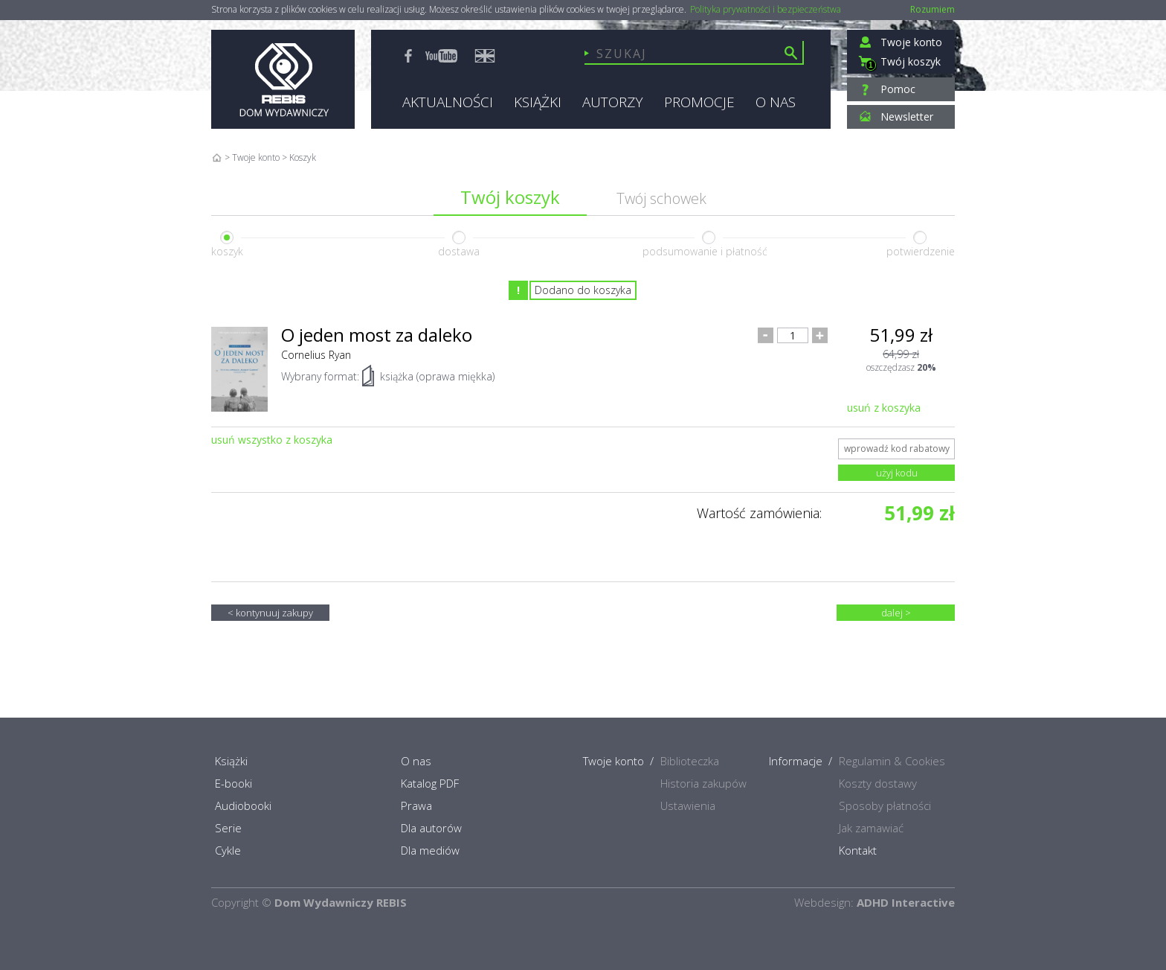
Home (216, 157)
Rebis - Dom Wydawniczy (283, 79)
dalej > (896, 612)
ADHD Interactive (906, 902)
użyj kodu (897, 472)
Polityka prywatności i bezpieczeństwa (765, 10)
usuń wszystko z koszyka (271, 440)
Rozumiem (932, 9)
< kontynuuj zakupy (270, 612)
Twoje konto (256, 157)
